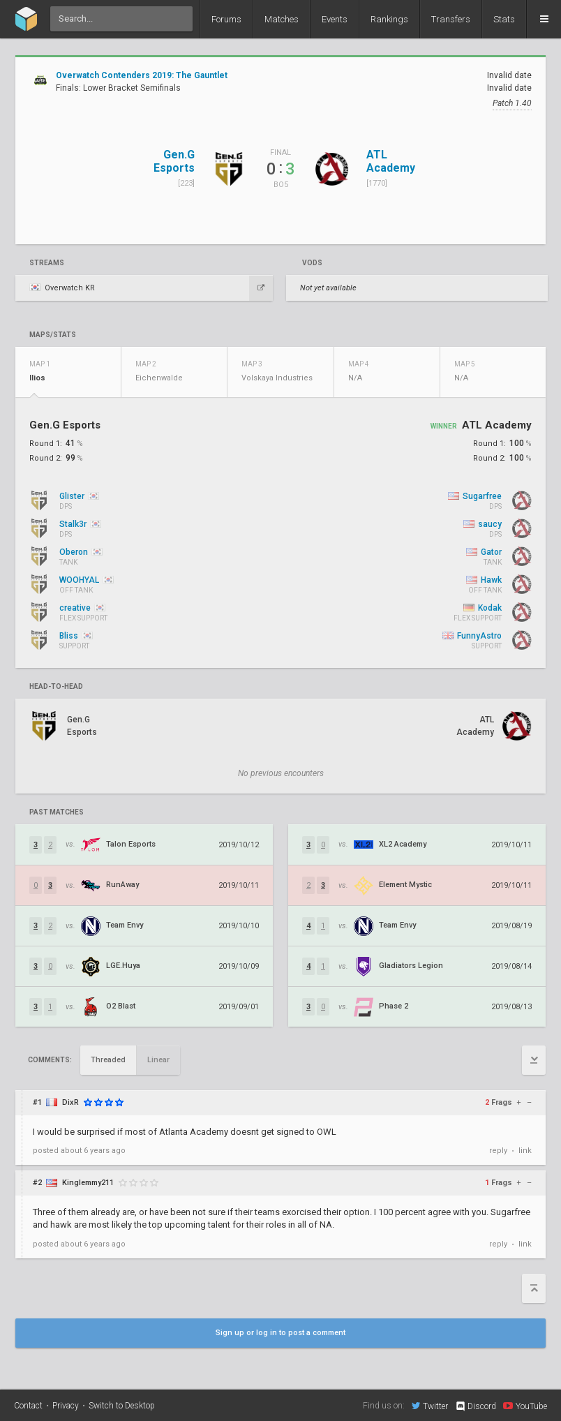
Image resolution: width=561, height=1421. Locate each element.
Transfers (450, 19)
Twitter (430, 1406)
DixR (70, 1102)
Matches (281, 19)
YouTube (525, 1406)
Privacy (65, 1405)
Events (334, 19)
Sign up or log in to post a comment (280, 1332)
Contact (28, 1405)
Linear (158, 1059)
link (525, 1150)
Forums (226, 19)
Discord (475, 1406)
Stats (504, 19)
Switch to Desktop (122, 1405)
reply (498, 1150)
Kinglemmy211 (88, 1182)
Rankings (389, 19)
